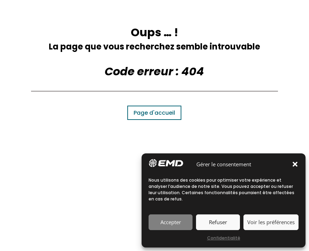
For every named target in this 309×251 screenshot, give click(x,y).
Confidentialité (223, 238)
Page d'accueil (154, 113)
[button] (295, 164)
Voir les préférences (271, 222)
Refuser (218, 222)
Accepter (170, 222)
